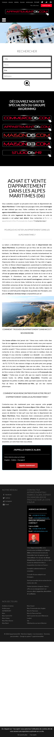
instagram (46, 2)
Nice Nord (5, 623)
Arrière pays (6, 608)
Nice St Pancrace (32, 611)
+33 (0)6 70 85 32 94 (38, 529)
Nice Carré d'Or (7, 616)
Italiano (22, 2)
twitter (42, 2)
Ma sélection (34, 5)
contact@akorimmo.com (41, 518)
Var (28, 621)
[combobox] (27, 59)
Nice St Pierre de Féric (34, 613)
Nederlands (29, 2)
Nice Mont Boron (7, 621)
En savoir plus (22, 735)
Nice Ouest (30, 606)
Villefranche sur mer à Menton (37, 623)
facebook (8, 494)
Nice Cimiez (6, 618)
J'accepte (33, 735)
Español (16, 2)
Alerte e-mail (46, 5)
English (11, 2)
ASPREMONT (6, 611)
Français (4, 2)
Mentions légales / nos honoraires (32, 634)
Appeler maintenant (27, 465)
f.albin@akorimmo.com (40, 531)
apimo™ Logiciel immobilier (35, 636)
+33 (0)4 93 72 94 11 (38, 515)
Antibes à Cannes (8, 606)
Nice (3, 613)
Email (50, 2)
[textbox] (20, 59)
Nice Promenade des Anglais (36, 608)
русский (36, 2)
